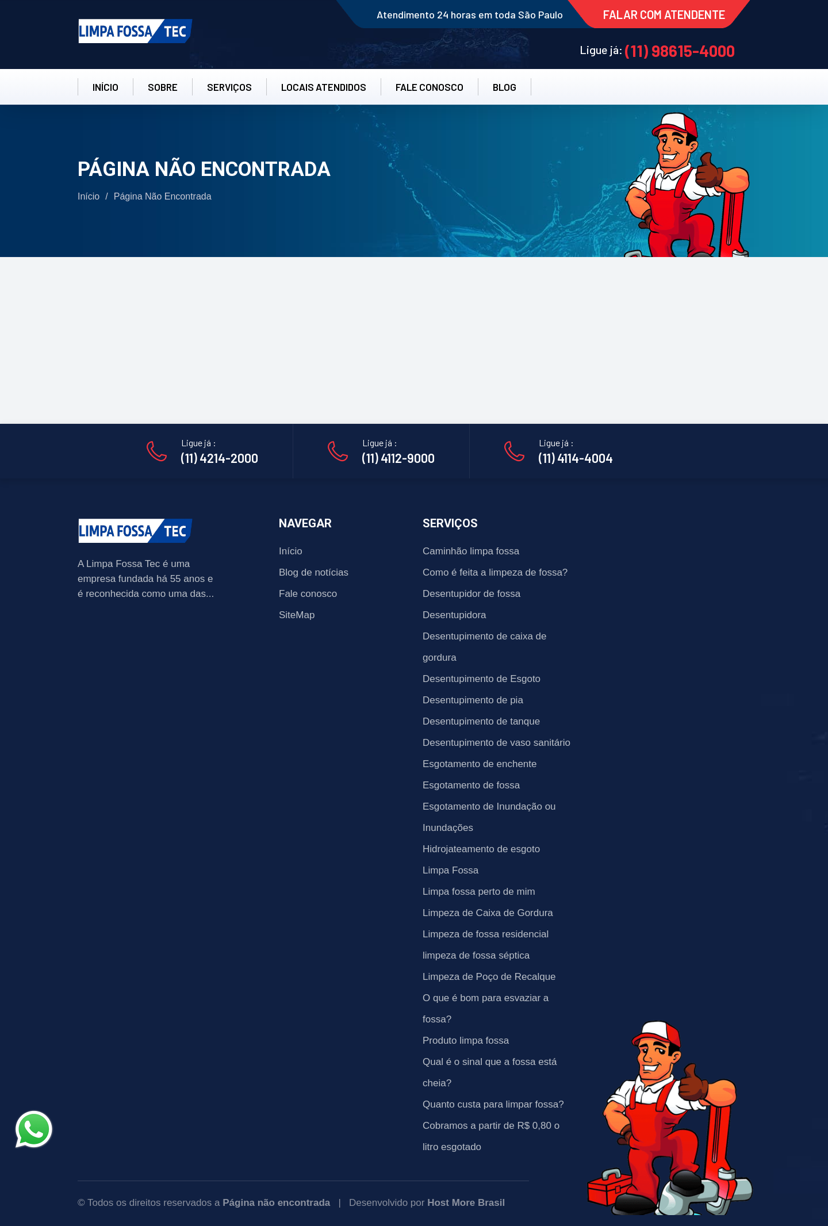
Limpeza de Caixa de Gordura (488, 912)
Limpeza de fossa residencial (486, 934)
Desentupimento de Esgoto (481, 678)
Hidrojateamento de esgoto (481, 849)
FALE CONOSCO (429, 87)
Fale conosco (308, 593)
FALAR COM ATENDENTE (664, 14)
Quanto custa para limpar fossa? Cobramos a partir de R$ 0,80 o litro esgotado (493, 1125)
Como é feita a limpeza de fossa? (495, 572)
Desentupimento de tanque (481, 721)
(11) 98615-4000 (680, 50)
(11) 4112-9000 (398, 457)
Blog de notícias (313, 572)
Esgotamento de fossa (471, 785)
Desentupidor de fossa (471, 593)
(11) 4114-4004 (576, 457)
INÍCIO (105, 87)
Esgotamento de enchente (479, 763)
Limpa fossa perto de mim (479, 891)
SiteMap (297, 615)
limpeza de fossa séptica (476, 955)
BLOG (504, 87)
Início (88, 196)
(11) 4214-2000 (219, 457)
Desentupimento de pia (473, 700)
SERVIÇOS (229, 87)
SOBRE (163, 87)
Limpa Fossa (450, 870)
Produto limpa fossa (466, 1040)
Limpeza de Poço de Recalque (489, 976)
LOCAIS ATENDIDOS (323, 87)
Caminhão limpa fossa (471, 551)
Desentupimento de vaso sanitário (496, 742)
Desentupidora (454, 615)
